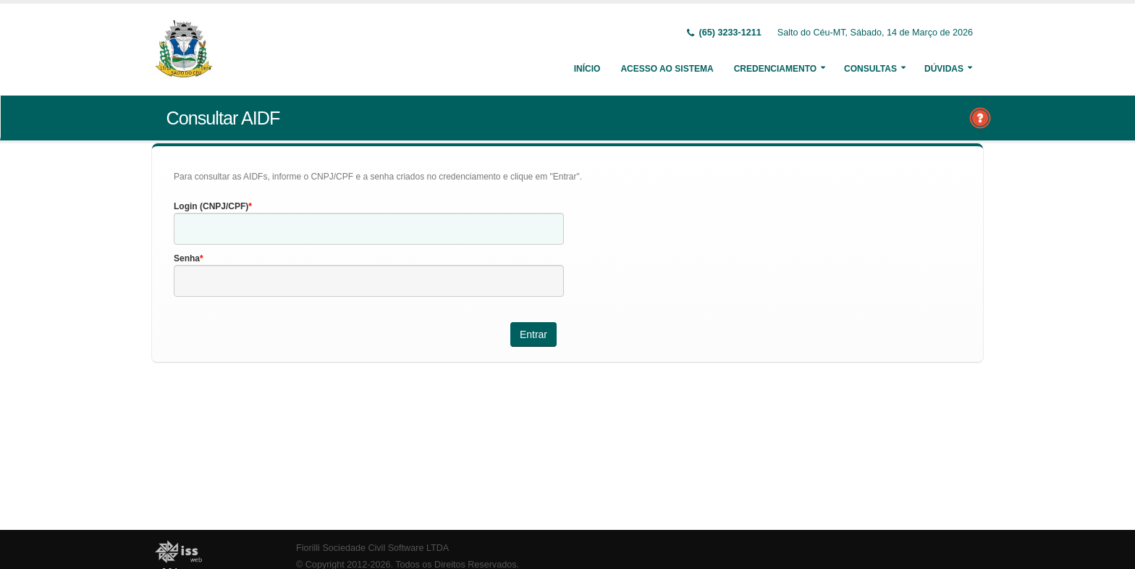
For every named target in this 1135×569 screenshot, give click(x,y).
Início (587, 69)
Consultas (870, 69)
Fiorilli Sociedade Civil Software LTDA (372, 548)
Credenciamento (775, 69)
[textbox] (369, 229)
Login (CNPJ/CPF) (211, 206)
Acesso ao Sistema (666, 69)
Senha (187, 258)
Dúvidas (943, 69)
